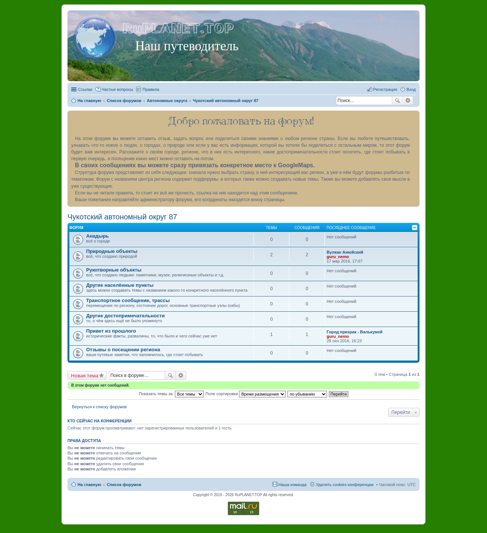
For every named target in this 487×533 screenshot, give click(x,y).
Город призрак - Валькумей (355, 332)
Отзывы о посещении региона (123, 349)
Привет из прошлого (111, 331)
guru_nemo (338, 256)
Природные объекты (111, 251)
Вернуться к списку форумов (99, 406)
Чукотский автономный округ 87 (122, 217)
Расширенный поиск (408, 100)
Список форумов (124, 484)
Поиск (397, 100)
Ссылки (85, 89)
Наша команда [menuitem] (293, 484)
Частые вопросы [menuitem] (117, 89)
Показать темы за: (171, 393)
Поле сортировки (245, 393)
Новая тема (84, 375)
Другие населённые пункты (120, 285)
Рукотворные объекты (113, 270)
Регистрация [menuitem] (385, 89)
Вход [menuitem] (411, 89)
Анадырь (97, 236)
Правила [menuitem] (150, 89)
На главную (89, 484)
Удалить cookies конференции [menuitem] (345, 484)
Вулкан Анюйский (345, 252)
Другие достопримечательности (125, 315)
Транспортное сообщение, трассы (128, 300)
